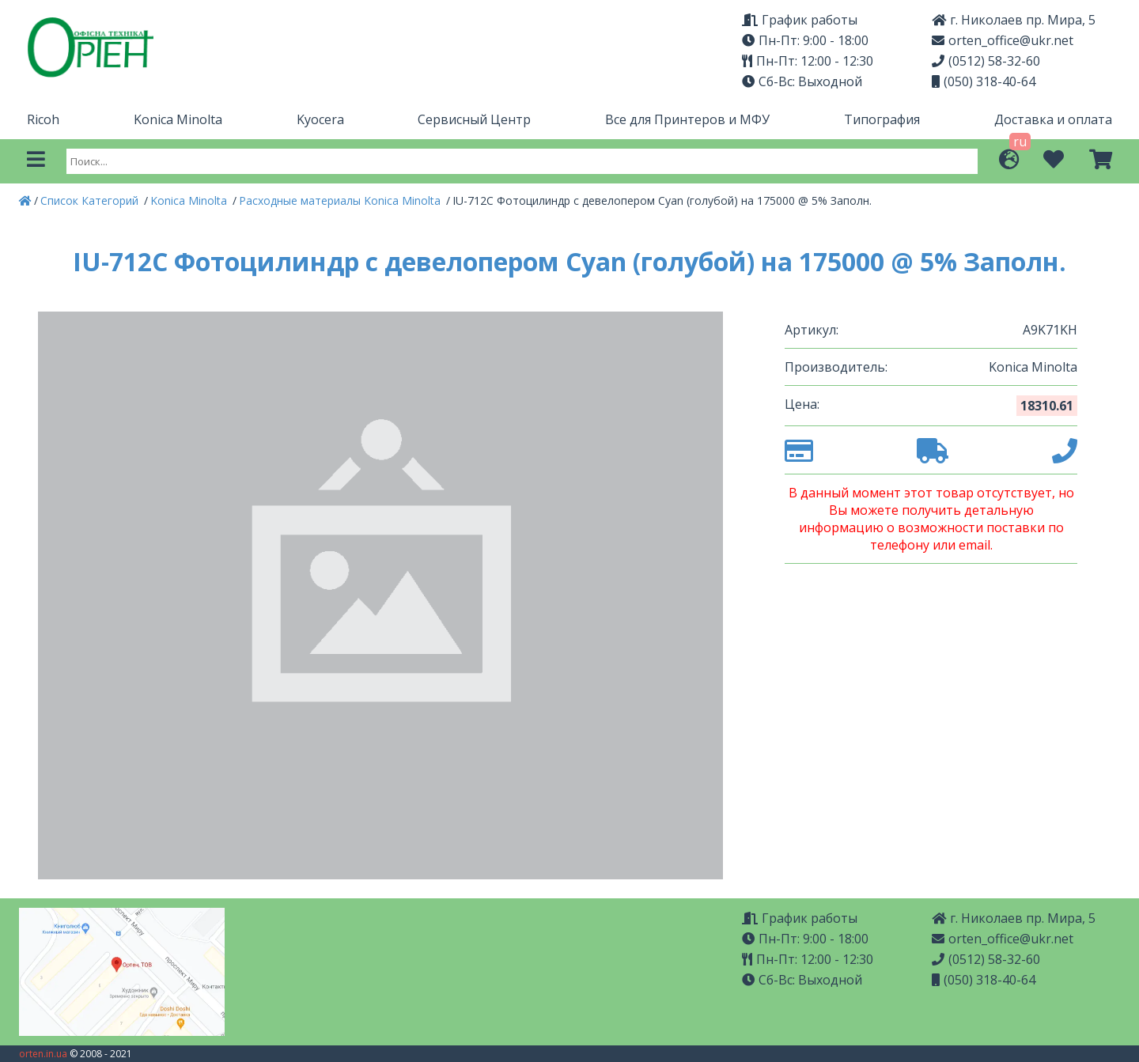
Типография (882, 119)
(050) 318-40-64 (983, 81)
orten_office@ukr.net (1002, 40)
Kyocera (320, 119)
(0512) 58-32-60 (986, 61)
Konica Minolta (178, 119)
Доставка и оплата (1053, 119)
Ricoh (43, 119)
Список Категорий (91, 200)
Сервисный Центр (474, 119)
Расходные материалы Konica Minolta (341, 200)
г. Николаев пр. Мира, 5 (1013, 19)
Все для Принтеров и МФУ (687, 119)
